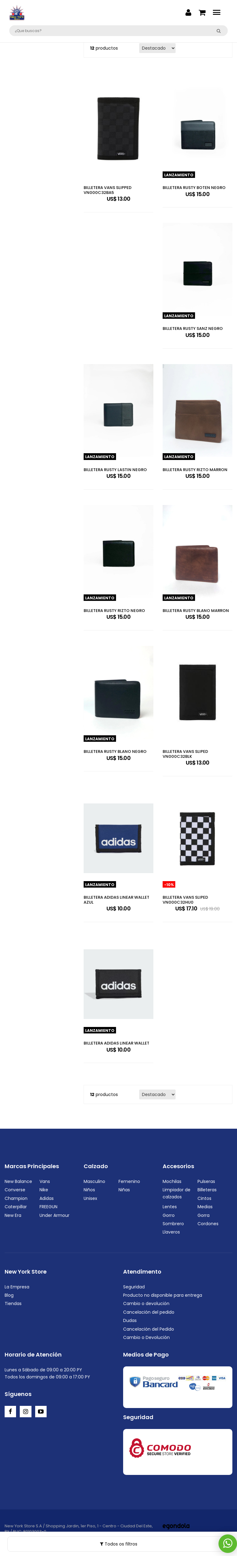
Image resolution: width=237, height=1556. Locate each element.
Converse (15, 1190)
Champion (16, 1198)
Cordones (208, 1224)
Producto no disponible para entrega (162, 1295)
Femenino (129, 1181)
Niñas (124, 1190)
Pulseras (206, 1181)
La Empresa (17, 1287)
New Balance (18, 1181)
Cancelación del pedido (148, 1312)
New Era (13, 1215)
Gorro (169, 1215)
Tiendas (13, 1303)
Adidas (47, 1198)
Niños (89, 1190)
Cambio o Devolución (146, 1337)
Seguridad (134, 1287)
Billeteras (207, 1190)
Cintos (204, 1198)
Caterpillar (16, 1207)
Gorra (204, 1215)
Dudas (130, 1320)
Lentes (170, 1207)
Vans (45, 1181)
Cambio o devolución (146, 1303)
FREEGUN (48, 1207)
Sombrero (173, 1224)
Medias (205, 1207)
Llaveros (171, 1232)
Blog (9, 1295)
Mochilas (172, 1181)
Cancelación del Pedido (148, 1329)
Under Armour (54, 1215)
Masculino (94, 1181)
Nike (44, 1190)
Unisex (90, 1198)
